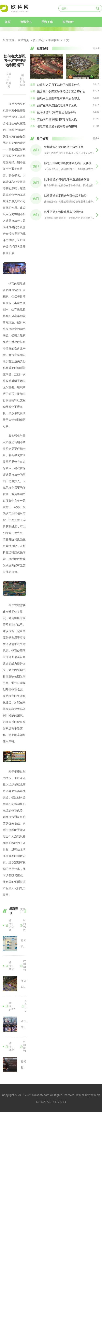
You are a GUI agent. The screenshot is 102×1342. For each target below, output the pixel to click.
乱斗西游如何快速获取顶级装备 (64, 211)
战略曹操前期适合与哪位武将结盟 (65, 195)
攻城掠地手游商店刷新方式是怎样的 (4, 966)
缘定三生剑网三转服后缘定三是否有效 (61, 91)
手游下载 (47, 22)
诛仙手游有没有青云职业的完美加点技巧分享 (4, 926)
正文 (66, 40)
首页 (8, 22)
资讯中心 (26, 22)
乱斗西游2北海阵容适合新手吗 (56, 112)
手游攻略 (53, 40)
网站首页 (23, 40)
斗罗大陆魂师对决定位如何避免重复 (4, 1006)
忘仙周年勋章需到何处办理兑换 (57, 119)
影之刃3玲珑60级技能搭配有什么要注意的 (69, 163)
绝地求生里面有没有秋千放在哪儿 (58, 98)
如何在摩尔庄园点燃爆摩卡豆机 (57, 105)
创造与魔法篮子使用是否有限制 (57, 126)
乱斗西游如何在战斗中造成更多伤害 (66, 179)
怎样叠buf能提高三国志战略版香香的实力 (4, 1047)
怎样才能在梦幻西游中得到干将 (64, 147)
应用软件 (68, 22)
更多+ (22, 911)
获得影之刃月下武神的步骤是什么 (58, 84)
